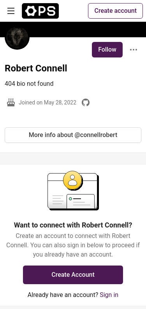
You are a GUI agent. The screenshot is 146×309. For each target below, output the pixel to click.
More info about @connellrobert (73, 135)
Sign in (109, 295)
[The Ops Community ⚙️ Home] (40, 11)
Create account (115, 10)
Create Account (73, 274)
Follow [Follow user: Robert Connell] (107, 49)
